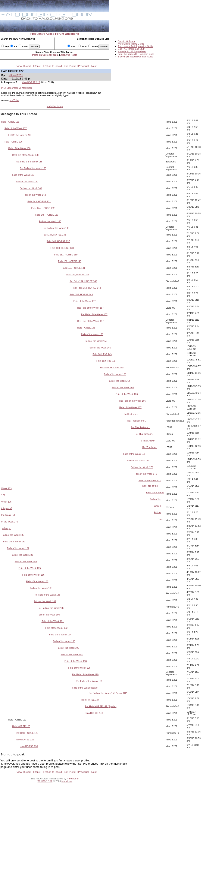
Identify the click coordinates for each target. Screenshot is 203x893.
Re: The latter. (149, 447)
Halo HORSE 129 (25, 739)
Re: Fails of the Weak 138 (25, 155)
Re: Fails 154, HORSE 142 (83, 281)
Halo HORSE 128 (21, 726)
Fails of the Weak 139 (23, 175)
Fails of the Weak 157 (85, 301)
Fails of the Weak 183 (22, 555)
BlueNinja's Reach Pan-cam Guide (135, 56)
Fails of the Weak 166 (127, 394)
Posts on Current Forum (45, 55)
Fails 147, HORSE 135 (54, 234)
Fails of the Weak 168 (134, 454)
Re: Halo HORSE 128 (27, 733)
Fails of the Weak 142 (35, 195)
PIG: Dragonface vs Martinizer (16, 88)
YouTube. (14, 100)
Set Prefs (69, 66)
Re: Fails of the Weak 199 (85, 674)
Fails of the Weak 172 (149, 480)
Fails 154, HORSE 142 (77, 274)
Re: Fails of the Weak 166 (132, 400)
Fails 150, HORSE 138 (62, 248)
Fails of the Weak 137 (15, 128)
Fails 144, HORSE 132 (42, 208)
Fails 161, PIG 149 (102, 354)
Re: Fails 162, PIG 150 (112, 367)
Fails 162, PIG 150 (105, 361)
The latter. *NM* (146, 440)
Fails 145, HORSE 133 (46, 214)
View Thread (23, 66)
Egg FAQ (122, 49)
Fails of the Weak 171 (146, 474)
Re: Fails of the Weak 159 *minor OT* (108, 693)
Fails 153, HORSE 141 (73, 268)
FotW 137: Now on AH (19, 135)
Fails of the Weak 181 (14, 541)
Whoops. (6, 528)
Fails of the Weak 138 (19, 148)
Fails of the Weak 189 (45, 601)
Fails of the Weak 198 (76, 661)
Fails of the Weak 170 (142, 467)
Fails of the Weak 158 (92, 334)
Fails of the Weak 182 (18, 548)
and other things (55, 106)
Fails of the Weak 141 (31, 188)
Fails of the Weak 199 (79, 667)
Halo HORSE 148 (94, 713)
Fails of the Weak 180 (13, 535)
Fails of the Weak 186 (33, 574)
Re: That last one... (136, 420)
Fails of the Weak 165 (123, 387)
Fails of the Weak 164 (119, 381)
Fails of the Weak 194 (60, 634)
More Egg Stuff (136, 49)
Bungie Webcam (126, 41)
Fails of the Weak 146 (50, 221)
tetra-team (67, 781)
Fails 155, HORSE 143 (81, 294)
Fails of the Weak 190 (49, 614)
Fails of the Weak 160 (100, 347)
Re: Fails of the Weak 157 (90, 307)
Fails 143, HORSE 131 (39, 201)
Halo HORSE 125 (10, 121)
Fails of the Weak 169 (138, 460)
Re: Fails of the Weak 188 (47, 594)
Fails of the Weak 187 (37, 581)
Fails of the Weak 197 (72, 654)
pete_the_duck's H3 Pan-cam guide (136, 54)
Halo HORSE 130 (29, 746)
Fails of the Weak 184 (26, 561)
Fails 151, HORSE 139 (66, 254)
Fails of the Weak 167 (130, 407)
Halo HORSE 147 (90, 699)
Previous (83, 66)
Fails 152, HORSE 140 (69, 261)
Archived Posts (68, 55)
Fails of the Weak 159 (96, 341)
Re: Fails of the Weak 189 (51, 608)
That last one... (130, 414)
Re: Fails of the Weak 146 (56, 228)
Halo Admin (73, 778)
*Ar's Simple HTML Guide (131, 43)
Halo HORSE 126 (31, 82)
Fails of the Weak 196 (68, 648)
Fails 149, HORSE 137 (58, 241)
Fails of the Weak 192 (56, 628)
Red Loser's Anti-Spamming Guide (135, 46)
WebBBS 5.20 (45, 781)
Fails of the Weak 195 (64, 641)
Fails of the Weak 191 (52, 621)
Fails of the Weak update (85, 687)
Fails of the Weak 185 (30, 568)
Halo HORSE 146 (86, 327)
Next (94, 66)
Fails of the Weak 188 (41, 588)
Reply (37, 66)
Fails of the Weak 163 (115, 374)
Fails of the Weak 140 (27, 181)
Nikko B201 (16, 75)
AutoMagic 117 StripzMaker (132, 51)
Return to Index (52, 66)
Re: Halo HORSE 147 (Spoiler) (100, 706)
